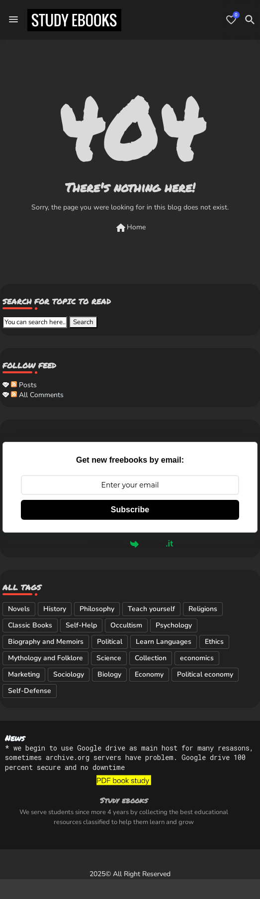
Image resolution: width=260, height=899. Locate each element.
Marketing (24, 674)
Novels (19, 609)
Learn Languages (163, 641)
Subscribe (130, 509)
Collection (151, 658)
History (54, 609)
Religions (202, 609)
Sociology (68, 674)
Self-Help (81, 625)
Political (109, 641)
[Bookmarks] (231, 19)
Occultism (126, 625)
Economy (149, 674)
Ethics (214, 641)
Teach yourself (151, 609)
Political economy (205, 674)
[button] (250, 20)
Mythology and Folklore (45, 658)
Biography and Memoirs (46, 641)
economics (197, 658)
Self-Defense (29, 690)
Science (108, 658)
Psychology (174, 625)
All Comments (37, 395)
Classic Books (30, 625)
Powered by (130, 544)
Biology (109, 674)
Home (130, 228)
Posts (24, 385)
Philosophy (97, 609)
